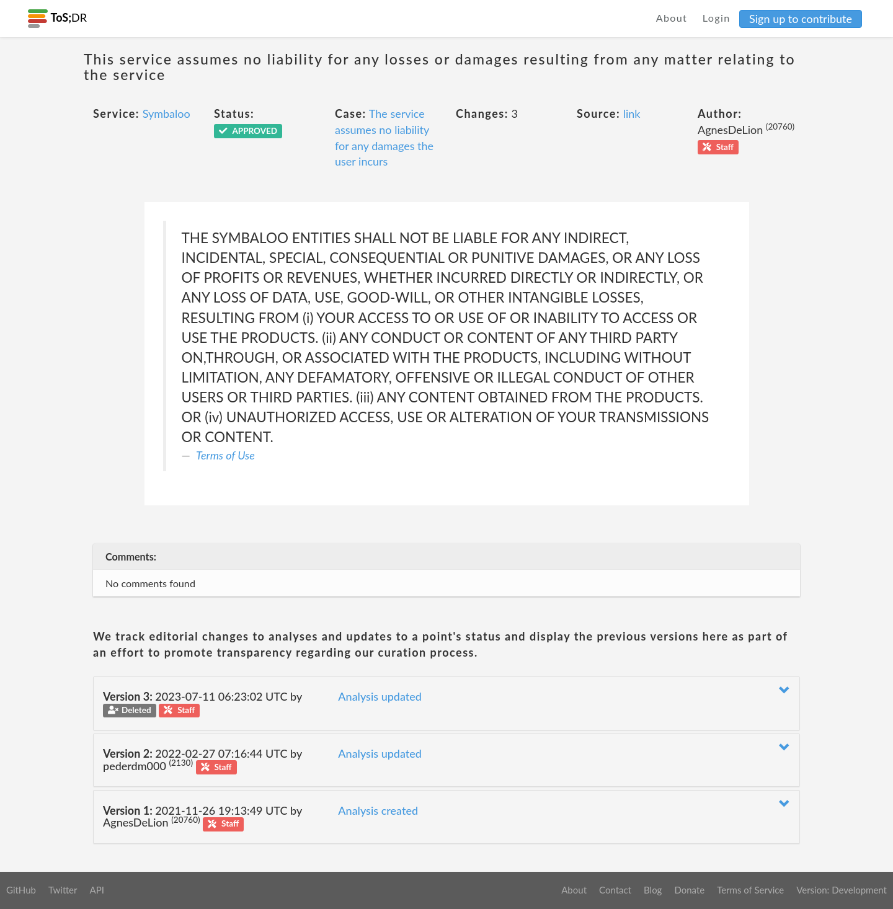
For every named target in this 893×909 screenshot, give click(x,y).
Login (717, 18)
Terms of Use (225, 455)
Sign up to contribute (800, 18)
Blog (653, 889)
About (672, 18)
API (96, 889)
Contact (615, 889)
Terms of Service (750, 889)
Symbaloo (166, 113)
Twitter (63, 889)
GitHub (21, 889)
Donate (689, 889)
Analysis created (378, 810)
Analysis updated (380, 696)
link (632, 113)
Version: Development (841, 889)
